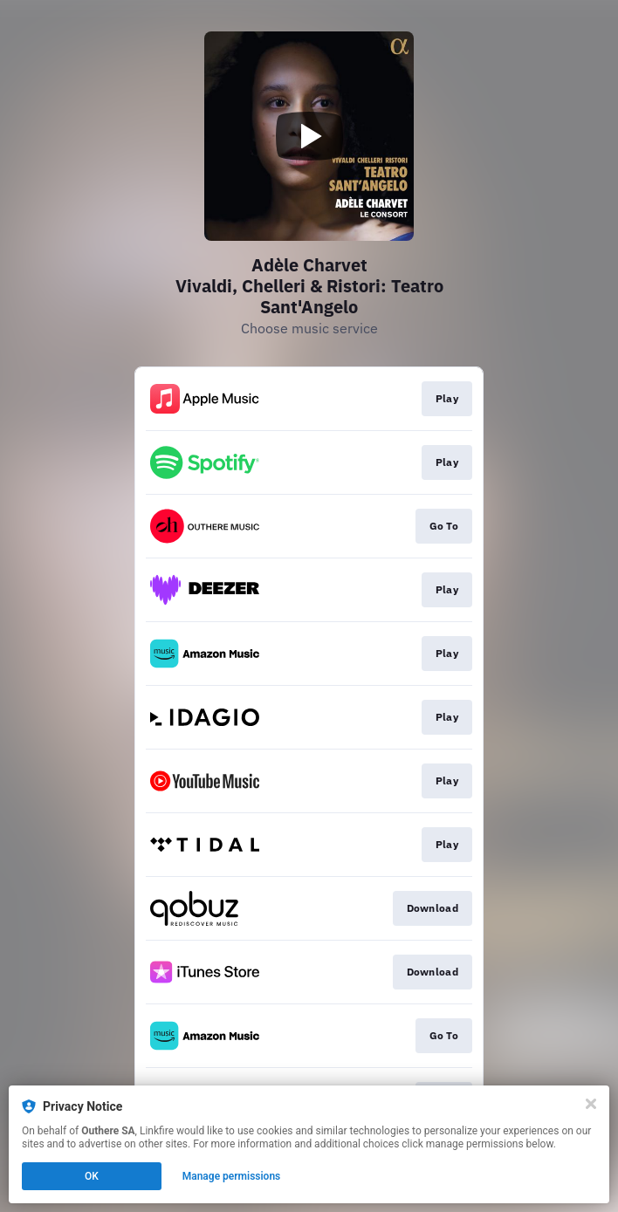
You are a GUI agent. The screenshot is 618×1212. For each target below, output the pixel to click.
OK (92, 1176)
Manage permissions (231, 1176)
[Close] (591, 1104)
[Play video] (309, 136)
